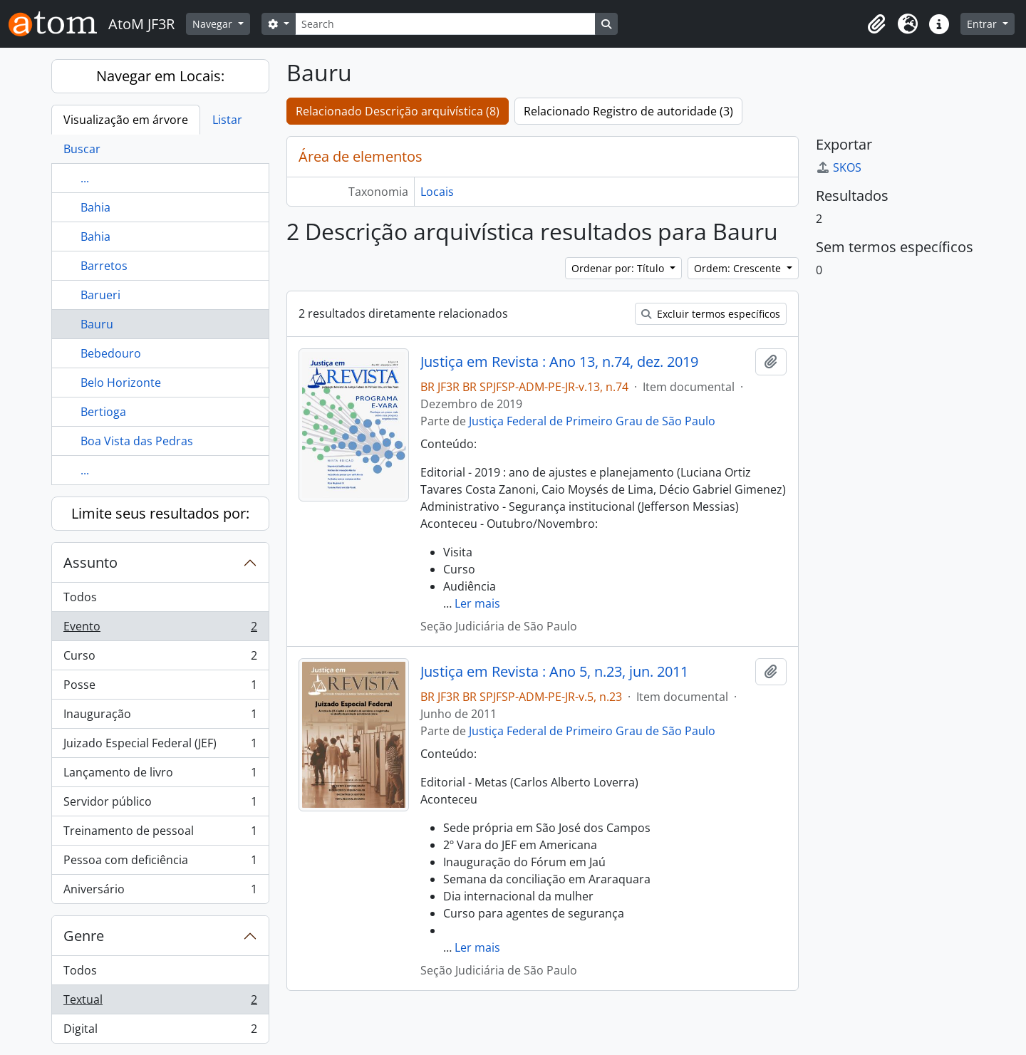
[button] (876, 24)
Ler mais (477, 603)
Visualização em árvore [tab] (125, 120)
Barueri (100, 295)
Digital (160, 1031)
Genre (83, 935)
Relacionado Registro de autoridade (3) (628, 111)
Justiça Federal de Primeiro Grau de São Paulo (592, 421)
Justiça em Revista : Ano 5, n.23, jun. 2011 (554, 671)
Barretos (104, 266)
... (85, 178)
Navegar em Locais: (160, 75)
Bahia (95, 207)
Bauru (97, 324)
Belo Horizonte (121, 382)
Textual (160, 1002)
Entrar (983, 24)
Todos (80, 597)
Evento (160, 629)
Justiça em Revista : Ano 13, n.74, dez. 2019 (559, 361)
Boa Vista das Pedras (137, 441)
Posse (160, 688)
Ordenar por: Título (619, 268)
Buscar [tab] (81, 149)
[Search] (445, 24)
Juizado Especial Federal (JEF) (160, 746)
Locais (437, 191)
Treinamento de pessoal (160, 834)
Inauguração (160, 717)
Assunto (90, 562)
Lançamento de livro (160, 775)
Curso (160, 658)
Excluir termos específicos (710, 314)
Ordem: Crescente (739, 268)
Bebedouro (111, 353)
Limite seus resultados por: (160, 513)
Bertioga (103, 412)
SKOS (838, 167)
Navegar (213, 24)
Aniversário (160, 891)
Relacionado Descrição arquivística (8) (397, 111)
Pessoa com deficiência (160, 863)
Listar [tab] (227, 120)
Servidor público (160, 804)
